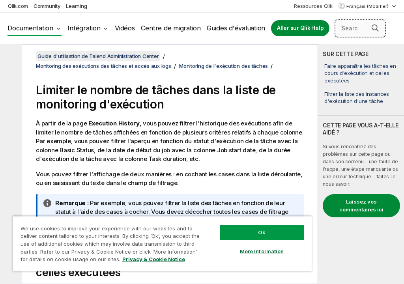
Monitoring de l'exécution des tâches (223, 66)
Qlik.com (18, 6)
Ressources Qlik (313, 6)
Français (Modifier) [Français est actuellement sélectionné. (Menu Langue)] (368, 6)
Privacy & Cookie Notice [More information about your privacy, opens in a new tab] (153, 259)
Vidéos (125, 28)
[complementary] (361, 164)
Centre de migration (171, 28)
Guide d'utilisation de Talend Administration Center (98, 56)
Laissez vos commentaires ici (361, 205)
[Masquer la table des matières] (10, 56)
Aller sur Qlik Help (300, 28)
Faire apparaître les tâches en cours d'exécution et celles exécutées (360, 73)
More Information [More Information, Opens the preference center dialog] (262, 251)
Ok (261, 232)
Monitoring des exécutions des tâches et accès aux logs (103, 66)
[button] (375, 28)
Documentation (30, 28)
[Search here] (360, 28)
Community (47, 6)
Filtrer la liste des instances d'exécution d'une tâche (356, 97)
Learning (76, 6)
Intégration (83, 28)
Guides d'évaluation (236, 28)
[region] (162, 243)
